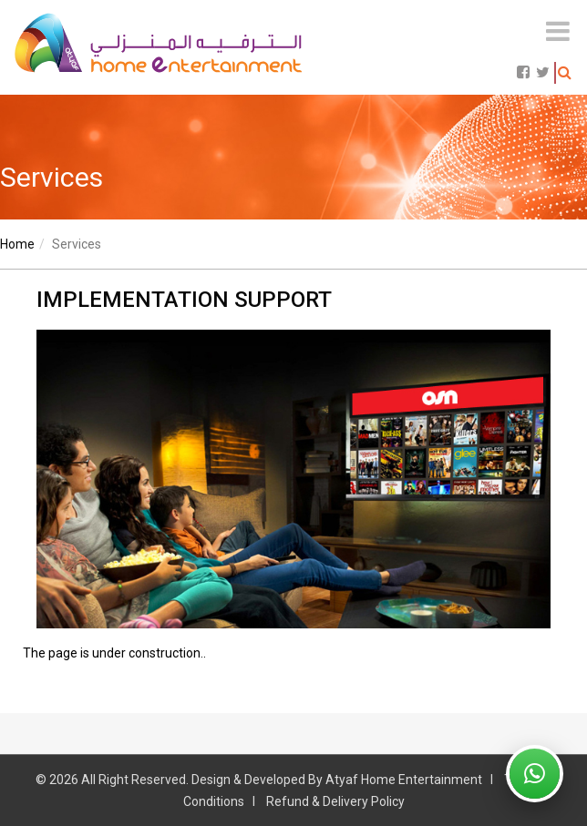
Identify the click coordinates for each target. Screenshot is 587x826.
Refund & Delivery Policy (335, 801)
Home (17, 244)
